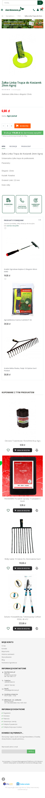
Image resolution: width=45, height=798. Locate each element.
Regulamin (7, 717)
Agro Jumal (12, 116)
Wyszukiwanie (7, 661)
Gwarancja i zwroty (9, 725)
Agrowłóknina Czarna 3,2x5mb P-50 (18, 320)
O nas (4, 650)
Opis (3, 146)
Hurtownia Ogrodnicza (9, 667)
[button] (41, 35)
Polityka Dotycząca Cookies (12, 731)
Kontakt (4, 653)
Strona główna (2, 16)
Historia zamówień (8, 658)
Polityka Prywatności (10, 728)
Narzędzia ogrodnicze (13, 16)
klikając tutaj (37, 767)
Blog (3, 664)
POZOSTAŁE (22, 16)
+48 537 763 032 (9, 689)
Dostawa (6, 720)
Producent (26, 146)
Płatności (6, 723)
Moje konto (5, 655)
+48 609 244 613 (9, 686)
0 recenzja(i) (16, 89)
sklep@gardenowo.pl (11, 694)
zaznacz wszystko (12, 226)
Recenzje (13, 146)
